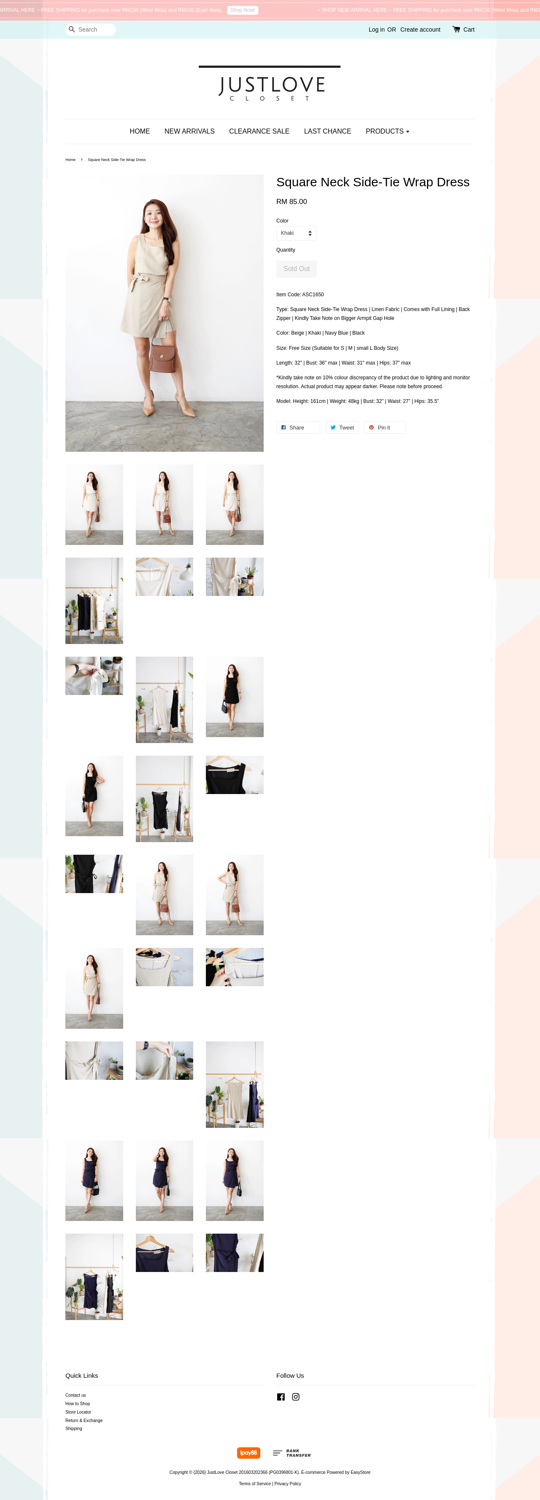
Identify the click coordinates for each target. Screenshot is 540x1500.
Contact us (75, 1395)
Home (70, 160)
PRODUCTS (388, 131)
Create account (420, 29)
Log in (377, 29)
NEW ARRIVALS (190, 131)
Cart (469, 29)
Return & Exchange (84, 1420)
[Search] (90, 30)
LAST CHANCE (327, 131)
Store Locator (78, 1412)
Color (282, 221)
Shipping (73, 1428)
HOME (140, 131)
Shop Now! (247, 10)
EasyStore (360, 1472)
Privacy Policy (287, 1483)
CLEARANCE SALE (259, 131)
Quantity (285, 250)
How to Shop (77, 1403)
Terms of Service (255, 1483)
